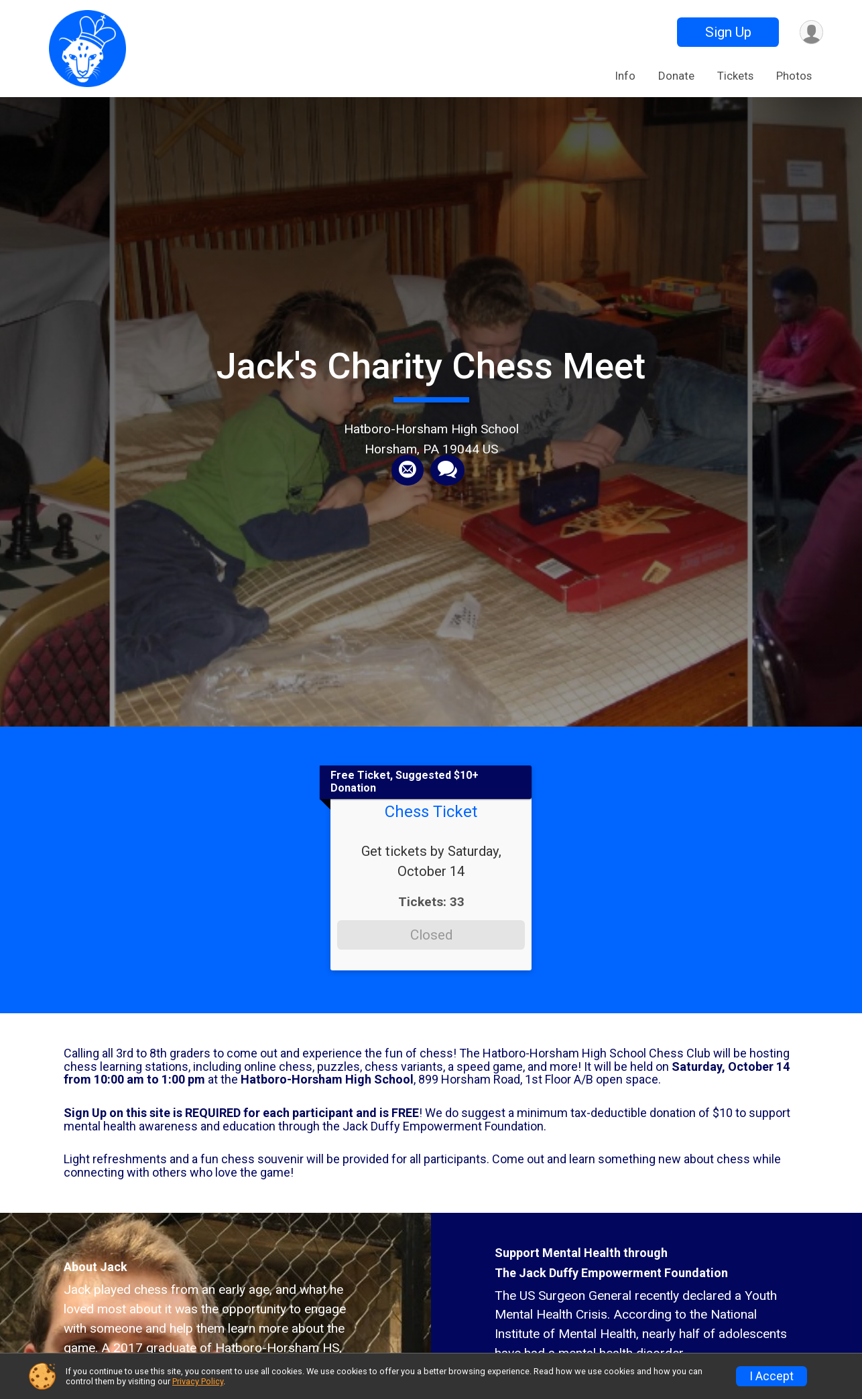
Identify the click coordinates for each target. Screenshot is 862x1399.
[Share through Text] (447, 470)
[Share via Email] (407, 470)
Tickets (735, 75)
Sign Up (727, 32)
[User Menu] (810, 32)
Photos (794, 75)
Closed (431, 935)
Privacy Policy (197, 1381)
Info (625, 75)
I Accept (771, 1376)
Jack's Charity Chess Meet (431, 366)
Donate (676, 75)
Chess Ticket (431, 811)
